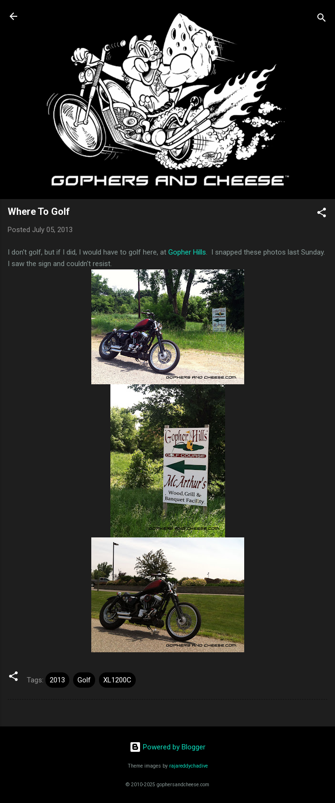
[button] (321, 214)
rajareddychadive (188, 766)
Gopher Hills (187, 252)
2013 (57, 680)
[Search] (321, 19)
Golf (84, 680)
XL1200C (117, 680)
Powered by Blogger (167, 747)
